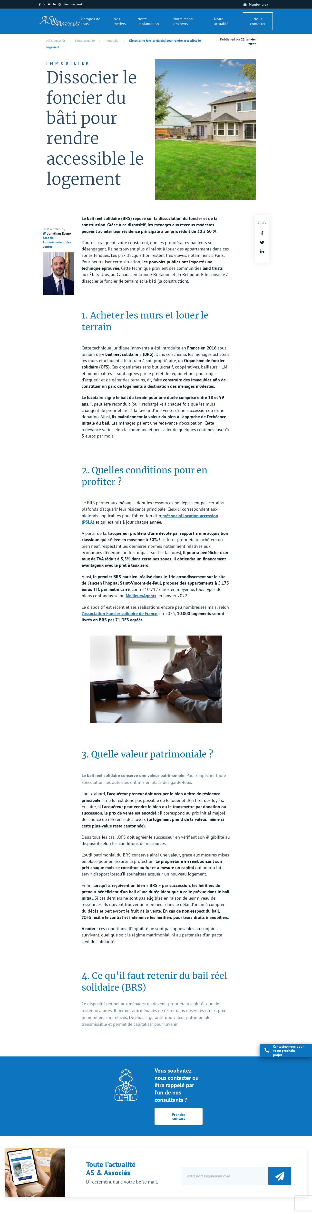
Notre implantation (148, 21)
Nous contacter (257, 21)
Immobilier (112, 41)
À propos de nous (90, 21)
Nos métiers (120, 21)
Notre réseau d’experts (184, 21)
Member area (258, 4)
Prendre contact (178, 1116)
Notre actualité (221, 21)
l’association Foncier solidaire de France (119, 613)
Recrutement (73, 4)
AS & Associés (55, 41)
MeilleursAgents (141, 595)
